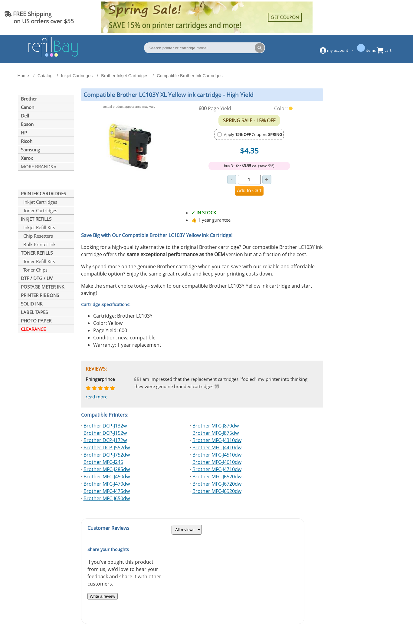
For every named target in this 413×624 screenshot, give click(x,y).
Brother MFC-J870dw (215, 425)
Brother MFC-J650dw (107, 498)
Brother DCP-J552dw (107, 447)
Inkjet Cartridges (39, 202)
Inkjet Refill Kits (38, 227)
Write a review (102, 596)
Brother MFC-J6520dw (216, 476)
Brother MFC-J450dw (107, 476)
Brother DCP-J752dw (107, 454)
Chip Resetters (37, 236)
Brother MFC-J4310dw (216, 440)
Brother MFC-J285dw (107, 469)
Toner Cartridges (39, 210)
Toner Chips (34, 270)
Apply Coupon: (253, 134)
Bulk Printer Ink (38, 244)
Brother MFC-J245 (103, 462)
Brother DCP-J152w (105, 433)
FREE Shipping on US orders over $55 (39, 17)
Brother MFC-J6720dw (216, 483)
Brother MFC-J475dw (107, 491)
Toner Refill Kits (38, 261)
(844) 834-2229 (383, 17)
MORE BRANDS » (38, 166)
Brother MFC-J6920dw (216, 491)
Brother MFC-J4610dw (216, 462)
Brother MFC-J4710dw (216, 469)
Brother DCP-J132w (105, 425)
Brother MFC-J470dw (107, 483)
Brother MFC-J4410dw (216, 447)
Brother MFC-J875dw (215, 433)
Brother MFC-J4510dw (216, 454)
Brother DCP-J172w (105, 440)
